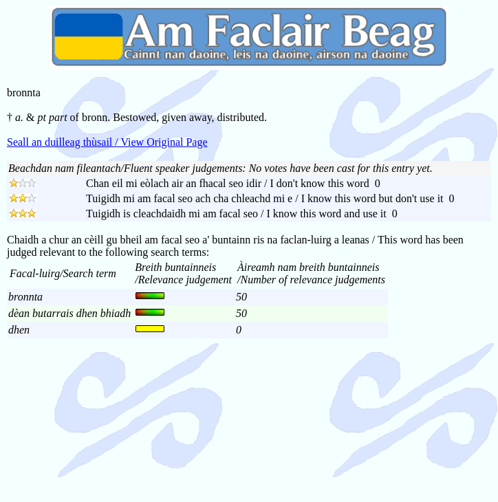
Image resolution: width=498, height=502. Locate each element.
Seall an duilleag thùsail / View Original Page (107, 142)
